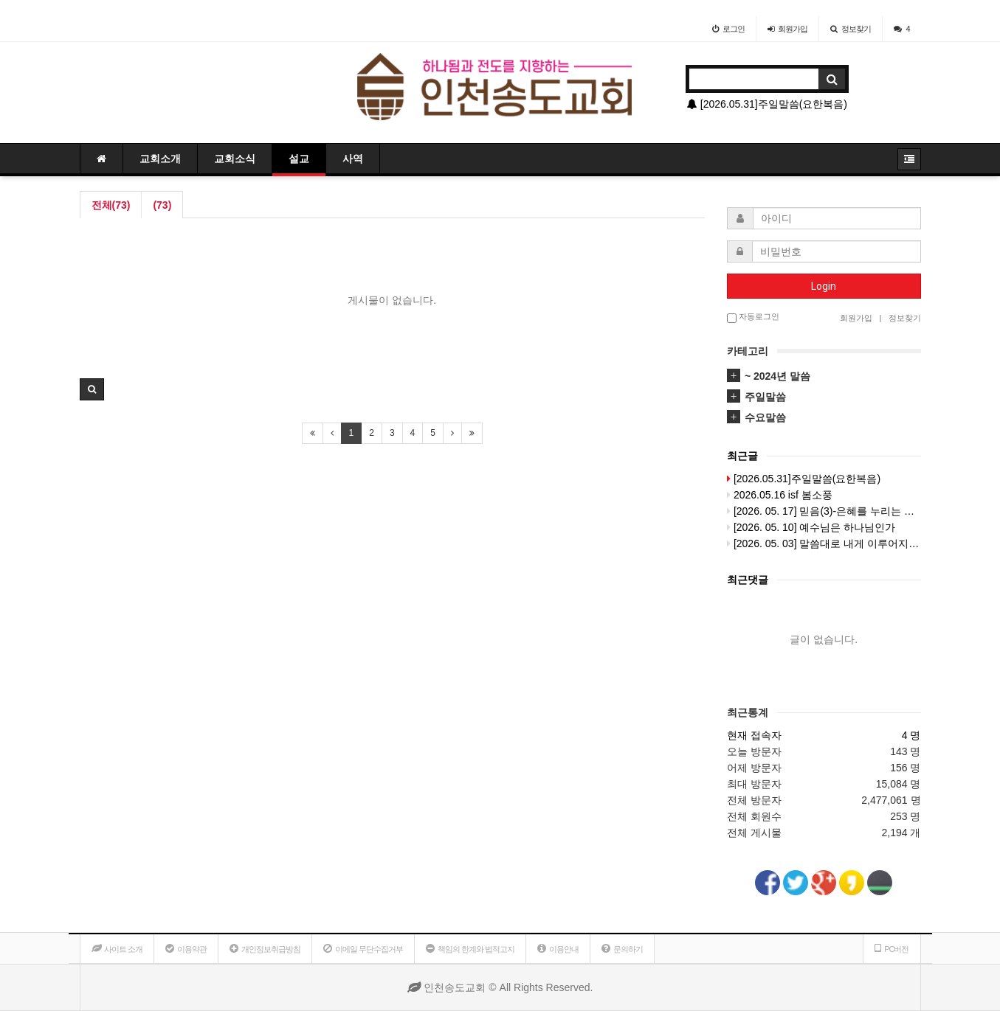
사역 (352, 158)
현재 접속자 (754, 735)
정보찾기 (850, 28)
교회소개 (160, 158)
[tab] (824, 376)
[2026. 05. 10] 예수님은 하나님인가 (811, 527)
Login (823, 286)
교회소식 (234, 158)
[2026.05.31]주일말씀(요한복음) (767, 104)
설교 (299, 158)
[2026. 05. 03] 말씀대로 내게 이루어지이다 (824, 543)
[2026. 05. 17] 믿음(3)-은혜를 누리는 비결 (824, 511)
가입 (787, 28)
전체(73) (111, 205)
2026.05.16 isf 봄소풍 (779, 495)
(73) (162, 205)
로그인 (728, 28)
